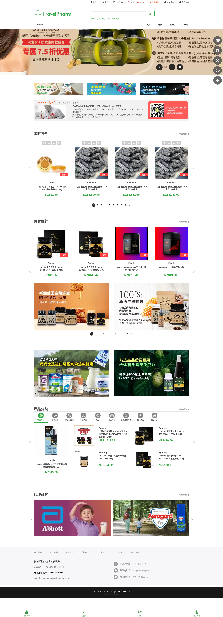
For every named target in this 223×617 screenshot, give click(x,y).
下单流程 (169, 2)
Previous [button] (31, 515)
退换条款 (86, 550)
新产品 (172, 25)
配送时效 (70, 550)
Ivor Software (115, 592)
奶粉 (103, 19)
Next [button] (192, 515)
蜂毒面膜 (115, 19)
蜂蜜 (92, 19)
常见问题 (54, 550)
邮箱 (52, 576)
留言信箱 (135, 550)
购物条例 (119, 550)
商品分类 (53, 25)
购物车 (136, 2)
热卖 (148, 25)
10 (129, 203)
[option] (41, 415)
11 (131, 331)
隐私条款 (103, 550)
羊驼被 (98, 19)
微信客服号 (49, 570)
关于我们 (185, 25)
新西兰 (49, 565)
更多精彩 (184, 131)
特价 (160, 25)
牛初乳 (108, 19)
